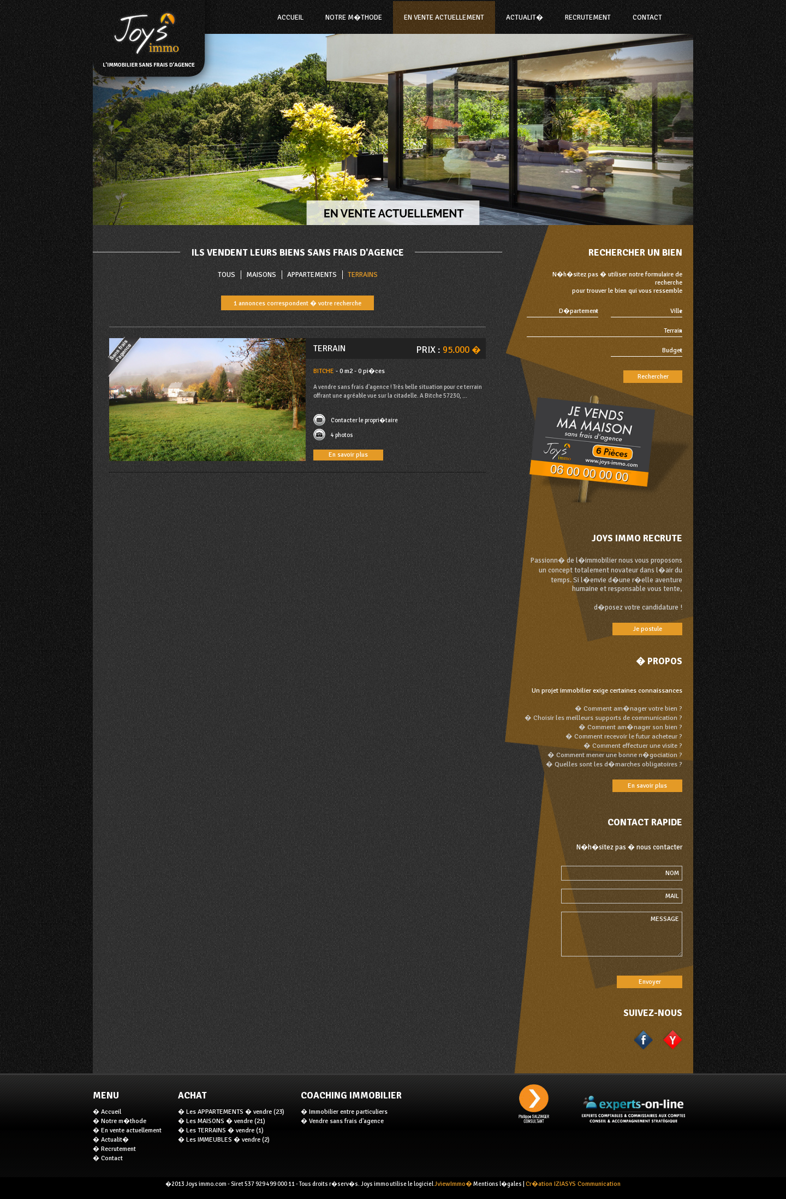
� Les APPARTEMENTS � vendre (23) (231, 1112)
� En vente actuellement (127, 1130)
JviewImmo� (453, 1184)
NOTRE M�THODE (353, 17)
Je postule (647, 629)
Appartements (312, 274)
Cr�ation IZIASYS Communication (573, 1184)
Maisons (261, 274)
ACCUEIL (290, 17)
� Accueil (107, 1112)
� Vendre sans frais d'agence (342, 1121)
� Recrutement (114, 1149)
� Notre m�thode (119, 1121)
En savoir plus (348, 455)
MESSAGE (621, 934)
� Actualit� (111, 1140)
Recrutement (588, 17)
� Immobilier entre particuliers (344, 1112)
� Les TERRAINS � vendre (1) (221, 1130)
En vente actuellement (444, 17)
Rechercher (653, 377)
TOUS (226, 274)
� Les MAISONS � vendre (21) (221, 1121)
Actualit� (524, 17)
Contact (647, 17)
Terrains (363, 274)
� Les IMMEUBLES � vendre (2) (224, 1140)
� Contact (108, 1158)
